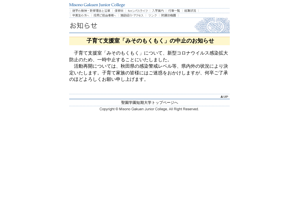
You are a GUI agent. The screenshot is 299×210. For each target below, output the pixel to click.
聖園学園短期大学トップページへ (149, 102)
